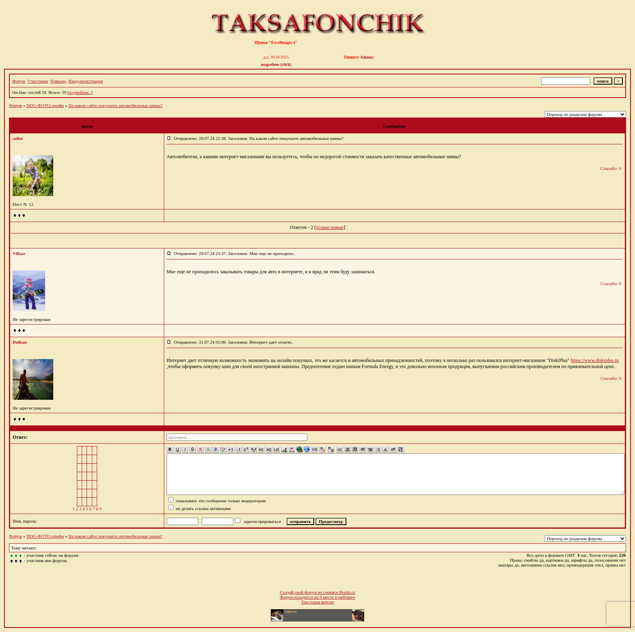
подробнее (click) (276, 64)
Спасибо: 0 (610, 168)
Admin (366, 57)
